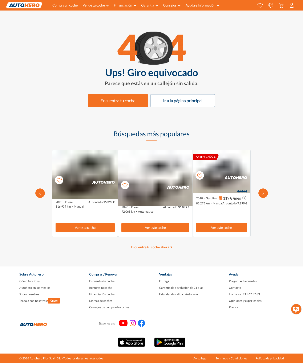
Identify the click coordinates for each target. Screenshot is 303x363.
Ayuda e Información (202, 5)
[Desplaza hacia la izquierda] (40, 193)
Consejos (172, 5)
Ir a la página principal (182, 100)
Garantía (149, 5)
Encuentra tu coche (118, 100)
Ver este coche (85, 227)
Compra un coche (65, 5)
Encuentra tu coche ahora (150, 247)
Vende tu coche (96, 5)
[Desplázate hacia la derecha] (263, 193)
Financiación (125, 5)
